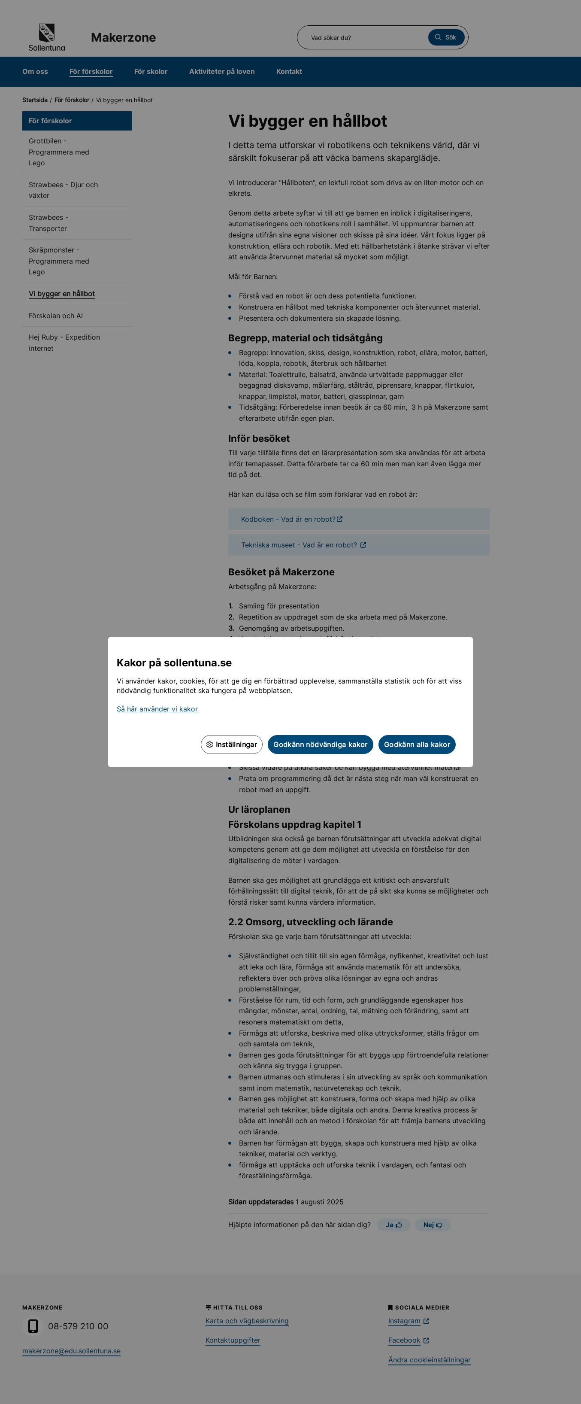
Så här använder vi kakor (157, 709)
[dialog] (290, 702)
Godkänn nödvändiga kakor (320, 744)
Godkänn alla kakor (417, 744)
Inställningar (231, 744)
